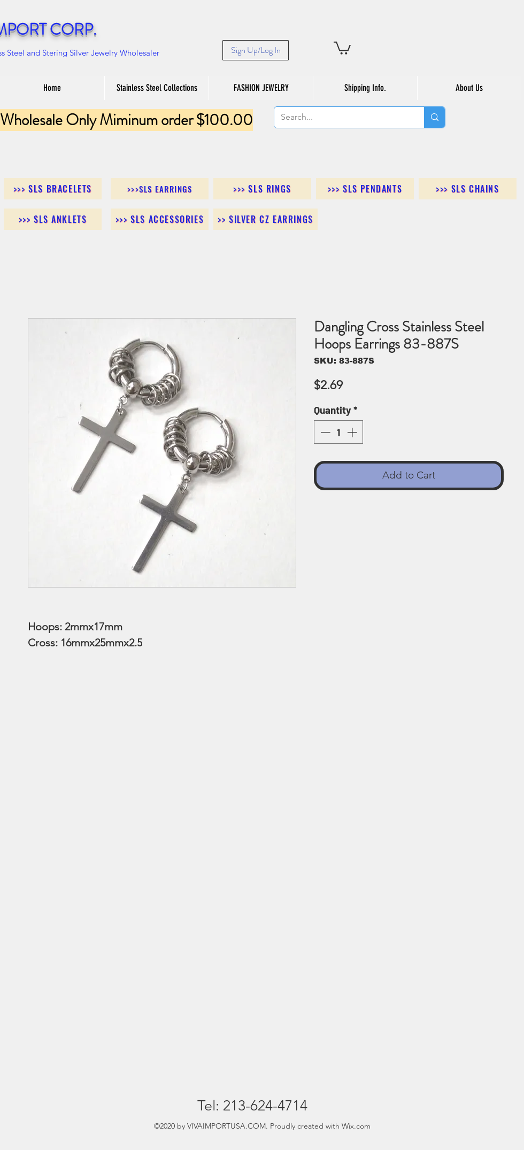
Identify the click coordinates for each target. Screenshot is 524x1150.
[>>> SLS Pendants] (365, 188)
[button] (342, 47)
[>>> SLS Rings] (262, 188)
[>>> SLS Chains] (468, 188)
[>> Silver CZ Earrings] (265, 219)
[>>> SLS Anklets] (53, 219)
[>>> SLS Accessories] (160, 219)
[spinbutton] (338, 432)
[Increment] (353, 432)
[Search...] (341, 117)
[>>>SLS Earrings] (160, 188)
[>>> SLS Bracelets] (53, 188)
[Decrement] (324, 432)
